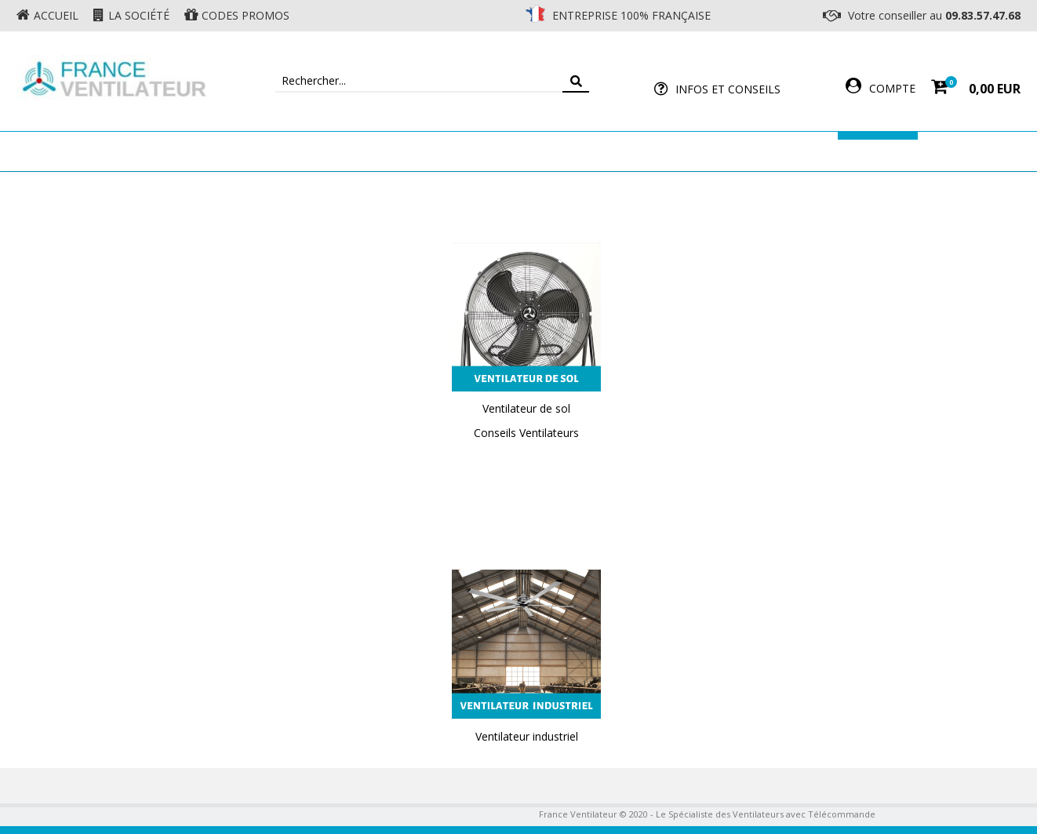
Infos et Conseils (727, 89)
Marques (877, 151)
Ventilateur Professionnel (567, 151)
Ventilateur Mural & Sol (382, 151)
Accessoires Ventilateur (751, 151)
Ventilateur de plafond (206, 151)
